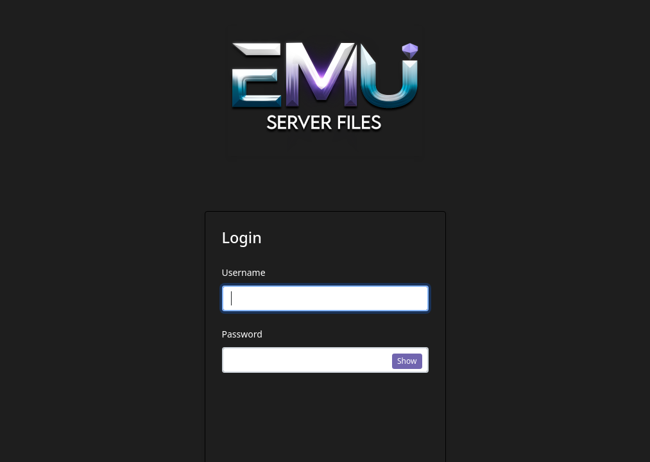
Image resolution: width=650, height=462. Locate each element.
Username (244, 272)
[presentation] (319, 420)
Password (242, 334)
